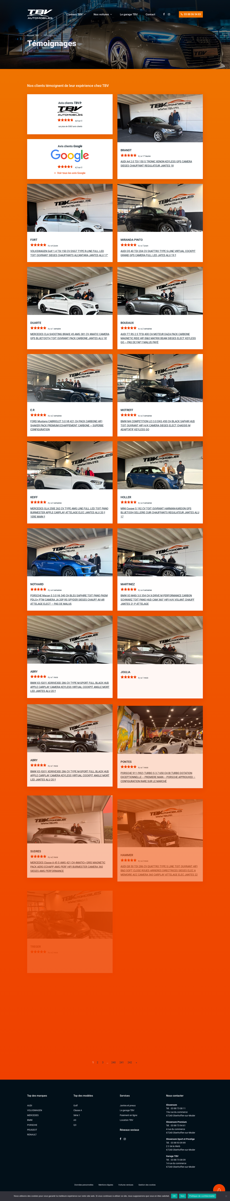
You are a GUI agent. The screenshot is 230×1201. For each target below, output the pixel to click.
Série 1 (76, 1115)
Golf (75, 1105)
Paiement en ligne (128, 1115)
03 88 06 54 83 (191, 14)
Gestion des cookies (147, 1185)
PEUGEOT (32, 1130)
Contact (150, 14)
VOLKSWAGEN (34, 1110)
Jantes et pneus (128, 1105)
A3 (74, 1120)
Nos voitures (101, 14)
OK (174, 1196)
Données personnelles (83, 1185)
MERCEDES (32, 1115)
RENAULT (32, 1134)
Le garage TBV (129, 14)
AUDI (29, 1105)
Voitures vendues (125, 1185)
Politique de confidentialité (202, 1196)
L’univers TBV (74, 14)
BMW (29, 1120)
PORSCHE (32, 1125)
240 (113, 1062)
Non (183, 1196)
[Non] (226, 1196)
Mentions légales (106, 1185)
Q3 (74, 1125)
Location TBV (126, 1120)
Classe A (77, 1110)
